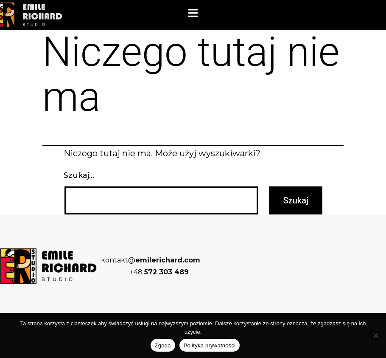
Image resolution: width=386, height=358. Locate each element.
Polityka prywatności (210, 345)
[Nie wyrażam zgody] (375, 335)
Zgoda (163, 345)
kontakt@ (150, 260)
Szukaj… (79, 175)
